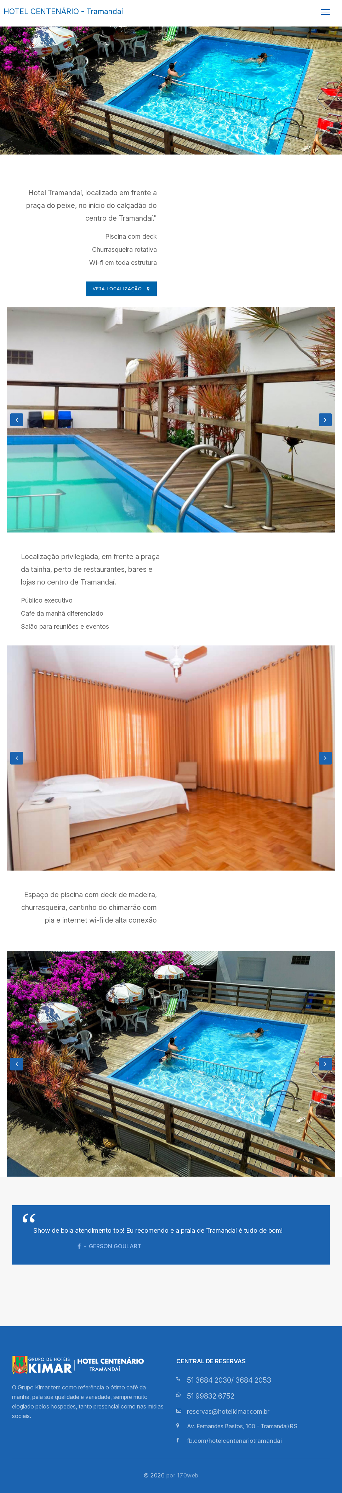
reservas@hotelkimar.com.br (228, 1411)
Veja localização (121, 288)
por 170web (182, 1475)
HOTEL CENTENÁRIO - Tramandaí (63, 11)
